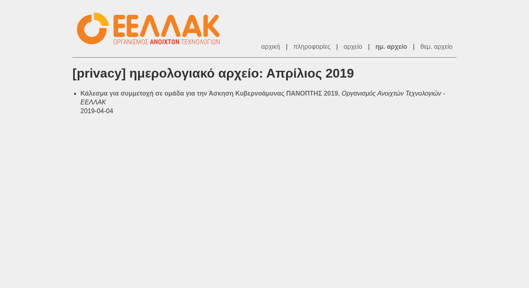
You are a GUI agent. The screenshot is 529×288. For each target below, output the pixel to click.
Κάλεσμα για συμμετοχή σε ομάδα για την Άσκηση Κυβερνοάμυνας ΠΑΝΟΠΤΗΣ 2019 (209, 93)
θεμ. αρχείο (437, 46)
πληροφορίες (312, 46)
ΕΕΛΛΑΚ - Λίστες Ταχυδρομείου (152, 28)
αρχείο (353, 46)
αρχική (270, 46)
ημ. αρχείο (391, 46)
